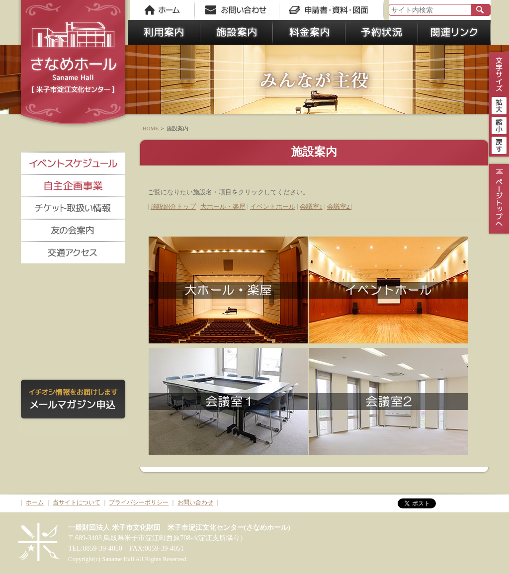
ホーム (35, 502)
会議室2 (339, 206)
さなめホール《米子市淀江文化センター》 (73, 64)
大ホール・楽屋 (223, 206)
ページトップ (498, 199)
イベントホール (272, 206)
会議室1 (311, 206)
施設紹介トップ (173, 206)
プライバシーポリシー (139, 502)
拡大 (499, 104)
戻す (499, 144)
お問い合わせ (195, 502)
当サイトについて (76, 502)
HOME (151, 128)
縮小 (499, 124)
